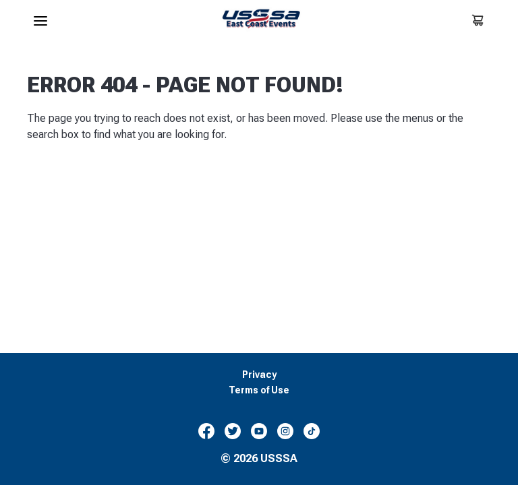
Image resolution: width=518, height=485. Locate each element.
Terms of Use (259, 390)
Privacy (259, 375)
